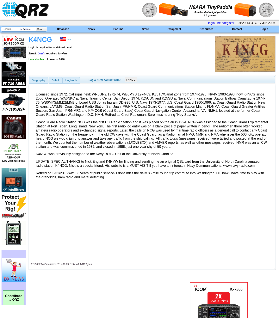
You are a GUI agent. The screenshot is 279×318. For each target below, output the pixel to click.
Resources (207, 29)
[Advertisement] (97, 233)
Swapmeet (174, 29)
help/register (225, 23)
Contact (237, 29)
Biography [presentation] (38, 80)
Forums (118, 29)
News (91, 29)
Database (63, 29)
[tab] (38, 80)
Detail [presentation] (55, 80)
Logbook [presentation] (71, 80)
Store (145, 29)
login (211, 23)
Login (264, 29)
